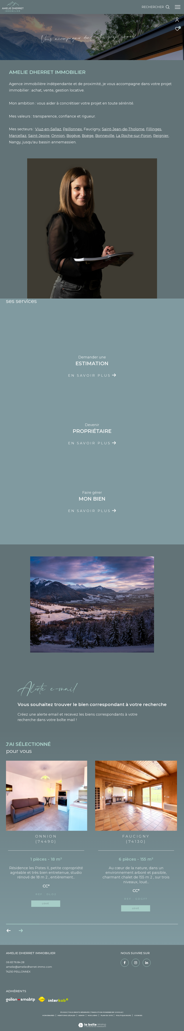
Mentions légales (67, 1015)
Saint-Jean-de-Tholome (123, 129)
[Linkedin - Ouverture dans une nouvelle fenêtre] (147, 963)
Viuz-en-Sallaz (48, 129)
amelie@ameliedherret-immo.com (29, 966)
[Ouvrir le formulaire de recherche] (156, 7)
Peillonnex (72, 129)
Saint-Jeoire (39, 136)
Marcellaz (17, 136)
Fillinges (153, 129)
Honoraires (48, 1015)
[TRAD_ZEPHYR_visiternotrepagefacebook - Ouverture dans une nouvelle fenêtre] (125, 963)
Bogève (73, 136)
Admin (82, 1015)
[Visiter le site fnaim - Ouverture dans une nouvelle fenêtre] (41, 999)
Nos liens (93, 1015)
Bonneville (104, 136)
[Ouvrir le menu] (177, 7)
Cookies (138, 1015)
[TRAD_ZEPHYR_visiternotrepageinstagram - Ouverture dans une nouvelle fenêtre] (136, 963)
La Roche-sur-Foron (133, 136)
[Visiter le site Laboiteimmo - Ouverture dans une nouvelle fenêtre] (92, 1022)
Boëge (87, 136)
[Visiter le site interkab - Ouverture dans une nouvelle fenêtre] (58, 1000)
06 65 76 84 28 (15, 962)
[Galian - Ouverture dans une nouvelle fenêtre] (20, 1000)
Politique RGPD (123, 1015)
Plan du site (107, 1015)
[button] (20, 930)
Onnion (58, 136)
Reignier (160, 136)
